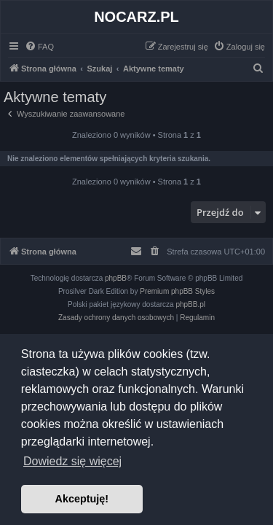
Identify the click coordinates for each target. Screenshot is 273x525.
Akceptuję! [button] (82, 499)
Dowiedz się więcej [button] (72, 461)
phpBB (116, 278)
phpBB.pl (190, 304)
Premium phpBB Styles (177, 291)
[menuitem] (39, 46)
